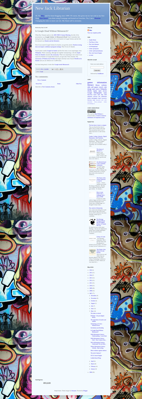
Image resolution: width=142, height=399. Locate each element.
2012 (90, 280)
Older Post (79, 83)
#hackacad (98, 100)
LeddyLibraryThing (96, 358)
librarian (97, 18)
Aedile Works (92, 40)
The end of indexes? (96, 353)
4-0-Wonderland (93, 46)
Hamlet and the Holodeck (52, 41)
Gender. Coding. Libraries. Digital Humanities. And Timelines (98, 137)
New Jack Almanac (94, 44)
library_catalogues (98, 101)
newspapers (94, 98)
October (93, 301)
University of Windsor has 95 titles (45, 58)
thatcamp (90, 100)
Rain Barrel (44, 18)
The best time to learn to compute (97, 125)
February (93, 366)
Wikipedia (38, 52)
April (92, 361)
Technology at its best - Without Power (97, 324)
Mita (42, 16)
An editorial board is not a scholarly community (101, 163)
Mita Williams (98, 114)
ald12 (105, 100)
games (90, 82)
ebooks (90, 91)
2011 (90, 283)
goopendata (90, 101)
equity (95, 91)
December (94, 295)
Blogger (85, 390)
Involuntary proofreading (97, 328)
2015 (90, 272)
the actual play (55, 54)
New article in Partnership (96, 208)
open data (100, 94)
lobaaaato (73, 390)
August (93, 303)
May (92, 311)
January (93, 369)
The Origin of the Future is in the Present (101, 251)
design (90, 89)
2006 (90, 372)
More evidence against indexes (98, 350)
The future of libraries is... (100, 150)
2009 (90, 288)
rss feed (91, 55)
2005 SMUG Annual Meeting (62, 35)
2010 (90, 285)
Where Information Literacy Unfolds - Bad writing (98, 347)
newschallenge (91, 103)
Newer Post (39, 83)
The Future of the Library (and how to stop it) (101, 179)
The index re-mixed (96, 313)
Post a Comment (42, 80)
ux (94, 103)
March (93, 364)
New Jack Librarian (52, 8)
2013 (90, 278)
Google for (52, 50)
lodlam (105, 101)
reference (90, 96)
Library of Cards (101, 236)
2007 (90, 293)
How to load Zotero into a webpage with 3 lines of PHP (101, 195)
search (101, 87)
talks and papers (93, 87)
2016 (90, 270)
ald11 (102, 100)
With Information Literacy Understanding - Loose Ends (99, 335)
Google (41, 71)
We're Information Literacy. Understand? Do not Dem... (98, 343)
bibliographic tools (100, 93)
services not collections (100, 96)
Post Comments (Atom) (48, 87)
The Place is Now (93, 42)
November (94, 298)
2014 (90, 275)
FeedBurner (101, 73)
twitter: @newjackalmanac (96, 51)
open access (102, 91)
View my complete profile (94, 33)
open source (96, 89)
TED (105, 94)
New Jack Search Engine (95, 53)
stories (89, 98)
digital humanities (102, 98)
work (91, 114)
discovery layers (92, 94)
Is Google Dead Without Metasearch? (97, 331)
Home (58, 83)
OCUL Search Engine (96, 355)
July (92, 306)
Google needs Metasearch (61, 64)
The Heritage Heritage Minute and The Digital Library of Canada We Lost (101, 222)
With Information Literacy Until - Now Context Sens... (98, 339)
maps (94, 100)
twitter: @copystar (94, 48)
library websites (101, 85)
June (92, 308)
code (105, 87)
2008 (90, 290)
